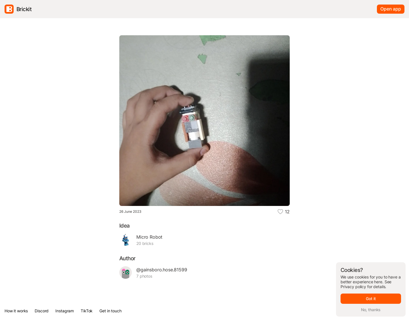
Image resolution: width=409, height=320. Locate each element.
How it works (16, 310)
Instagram (64, 310)
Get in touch (110, 310)
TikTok (87, 310)
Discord (42, 310)
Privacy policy (353, 286)
